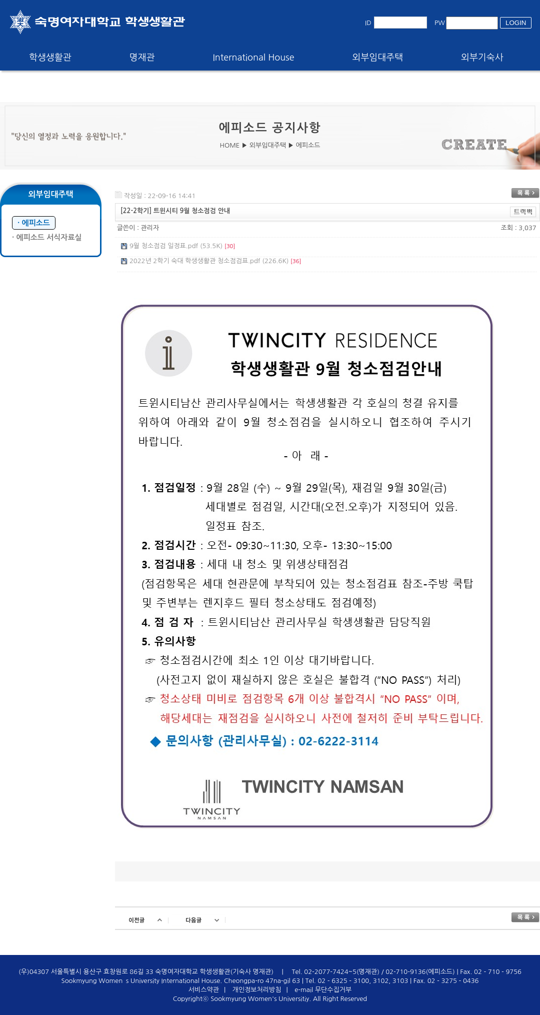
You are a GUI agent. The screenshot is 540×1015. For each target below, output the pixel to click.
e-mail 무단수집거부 (323, 989)
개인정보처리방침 (257, 989)
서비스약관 (203, 989)
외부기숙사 (482, 57)
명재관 (142, 57)
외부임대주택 (378, 57)
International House (253, 57)
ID (368, 23)
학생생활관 (50, 57)
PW (439, 23)
